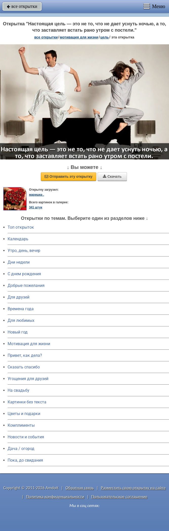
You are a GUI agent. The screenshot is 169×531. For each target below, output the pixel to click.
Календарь (18, 239)
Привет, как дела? (25, 355)
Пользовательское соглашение (119, 496)
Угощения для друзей (28, 378)
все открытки (22, 6)
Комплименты (21, 425)
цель (104, 37)
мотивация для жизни (79, 37)
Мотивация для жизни (29, 343)
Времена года (21, 308)
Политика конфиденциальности (55, 496)
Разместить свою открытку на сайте (133, 487)
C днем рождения (24, 273)
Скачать (112, 176)
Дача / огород (21, 448)
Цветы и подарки (24, 413)
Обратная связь (80, 487)
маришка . (36, 194)
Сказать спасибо (24, 367)
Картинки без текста (27, 402)
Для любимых (21, 320)
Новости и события (26, 437)
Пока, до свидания (25, 460)
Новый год (18, 332)
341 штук (35, 207)
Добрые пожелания (26, 285)
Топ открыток (21, 227)
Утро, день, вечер (24, 250)
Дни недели (19, 262)
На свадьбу (18, 390)
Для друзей (18, 297)
